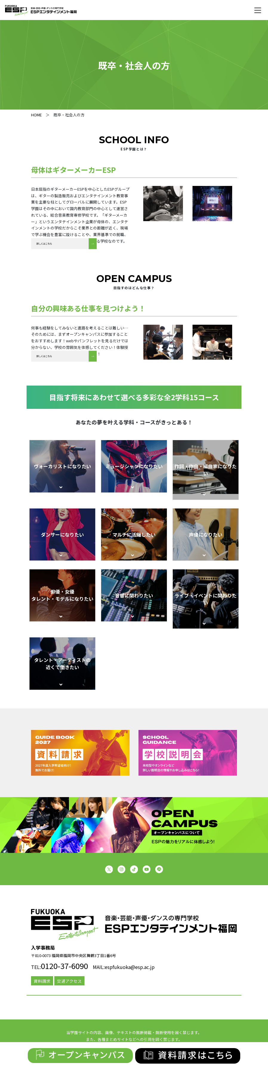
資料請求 (42, 981)
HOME (36, 115)
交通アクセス (69, 981)
